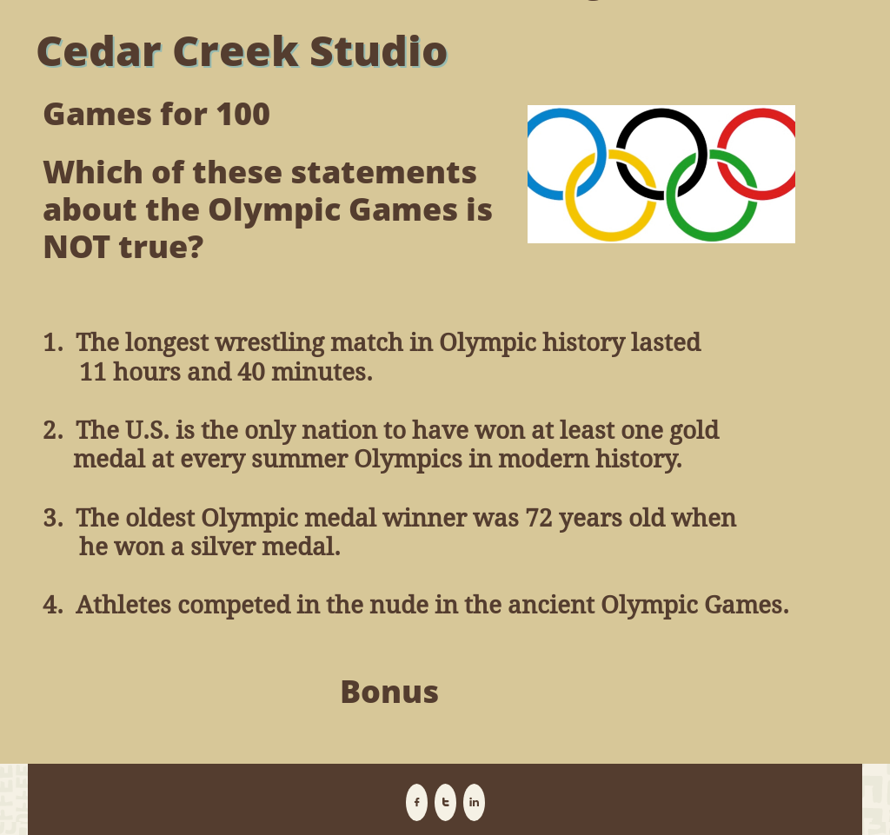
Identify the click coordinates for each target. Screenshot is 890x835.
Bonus (389, 691)
